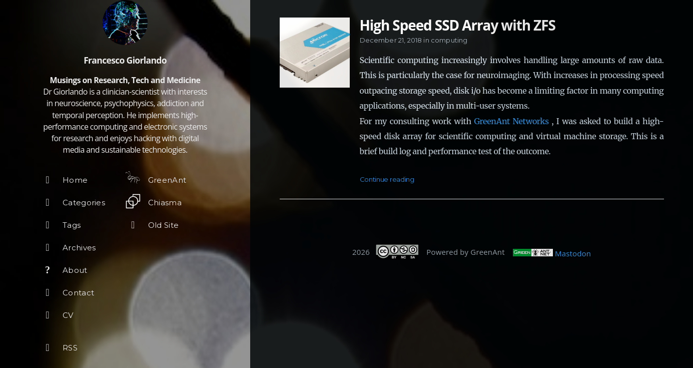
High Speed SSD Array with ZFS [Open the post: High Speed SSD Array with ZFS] (457, 25)
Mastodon (573, 253)
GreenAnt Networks (511, 121)
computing (449, 40)
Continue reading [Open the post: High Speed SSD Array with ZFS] (387, 179)
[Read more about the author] (125, 22)
